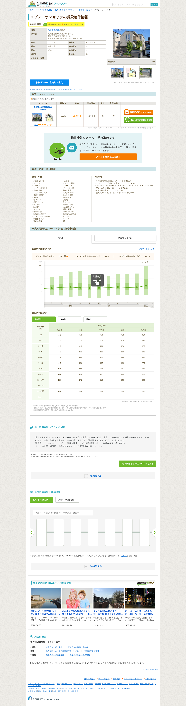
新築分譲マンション (109, 684)
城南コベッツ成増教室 (55, 655)
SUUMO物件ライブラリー (65, 10)
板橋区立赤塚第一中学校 (78, 647)
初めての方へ (89, 679)
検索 (155, 4)
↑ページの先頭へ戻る (150, 669)
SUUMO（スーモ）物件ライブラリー (47, 4)
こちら (124, 556)
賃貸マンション (67, 684)
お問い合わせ (150, 679)
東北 (35, 691)
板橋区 (89, 10)
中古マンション (122, 684)
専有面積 (38, 319)
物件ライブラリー (96, 688)
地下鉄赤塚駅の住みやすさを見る (138, 463)
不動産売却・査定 (54, 688)
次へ (154, 532)
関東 (40, 691)
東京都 (81, 10)
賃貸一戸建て (88, 684)
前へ (32, 532)
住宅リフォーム (41, 688)
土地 (151, 684)
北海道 (30, 691)
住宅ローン (85, 688)
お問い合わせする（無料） (138, 112)
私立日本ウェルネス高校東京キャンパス (62, 651)
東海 (54, 691)
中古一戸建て (144, 684)
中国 (67, 691)
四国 (63, 691)
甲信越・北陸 (47, 691)
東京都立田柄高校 (91, 651)
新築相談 (64, 688)
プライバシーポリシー (133, 679)
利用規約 (116, 679)
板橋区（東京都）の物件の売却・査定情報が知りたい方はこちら (56, 89)
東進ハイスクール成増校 (80, 655)
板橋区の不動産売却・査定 (49, 82)
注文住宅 (31, 688)
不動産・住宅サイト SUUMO (40, 10)
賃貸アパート (78, 684)
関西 (59, 691)
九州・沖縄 (74, 691)
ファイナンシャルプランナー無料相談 (116, 688)
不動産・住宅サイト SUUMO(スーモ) (41, 684)
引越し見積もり (74, 688)
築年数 (63, 319)
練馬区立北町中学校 (54, 647)
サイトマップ (103, 679)
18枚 (36, 125)
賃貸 (77, 24)
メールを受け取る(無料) (108, 157)
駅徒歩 (89, 319)
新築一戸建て (134, 684)
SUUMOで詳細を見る (138, 120)
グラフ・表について (146, 249)
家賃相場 (98, 684)
